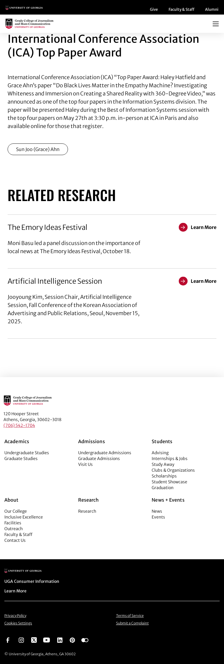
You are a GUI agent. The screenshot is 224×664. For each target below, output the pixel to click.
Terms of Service (130, 615)
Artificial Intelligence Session (55, 281)
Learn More (15, 591)
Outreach (13, 528)
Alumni (211, 9)
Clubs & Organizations (173, 470)
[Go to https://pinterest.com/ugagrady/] (72, 639)
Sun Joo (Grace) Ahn (38, 149)
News (157, 511)
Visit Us (85, 464)
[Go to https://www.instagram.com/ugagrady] (21, 639)
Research (87, 511)
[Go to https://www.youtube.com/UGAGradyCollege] (46, 639)
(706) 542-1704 (19, 425)
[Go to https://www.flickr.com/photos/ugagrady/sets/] (84, 639)
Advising (160, 452)
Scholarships (164, 476)
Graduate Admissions (99, 458)
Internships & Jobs (170, 458)
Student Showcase (169, 481)
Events (158, 517)
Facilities (12, 522)
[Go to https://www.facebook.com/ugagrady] (7, 639)
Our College (15, 511)
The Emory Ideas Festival (48, 227)
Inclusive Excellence (23, 517)
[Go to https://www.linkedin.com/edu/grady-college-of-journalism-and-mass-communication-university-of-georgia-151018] (59, 639)
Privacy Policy (15, 615)
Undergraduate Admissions (104, 452)
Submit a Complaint (132, 623)
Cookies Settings (18, 623)
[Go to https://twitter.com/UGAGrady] (34, 639)
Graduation (163, 487)
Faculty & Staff (181, 9)
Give (154, 9)
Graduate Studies (21, 458)
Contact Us (15, 540)
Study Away (163, 464)
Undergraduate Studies (26, 452)
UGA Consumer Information (31, 581)
